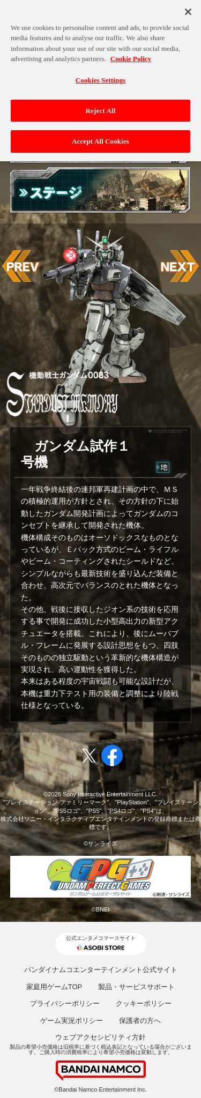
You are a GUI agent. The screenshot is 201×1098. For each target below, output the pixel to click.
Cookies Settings (100, 77)
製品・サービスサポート (136, 987)
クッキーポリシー (144, 1003)
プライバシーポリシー (65, 1003)
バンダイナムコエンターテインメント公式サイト (100, 970)
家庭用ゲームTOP (54, 987)
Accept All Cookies (100, 139)
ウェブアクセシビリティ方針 (100, 1037)
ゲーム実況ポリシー (71, 1021)
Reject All (101, 107)
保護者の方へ (140, 1021)
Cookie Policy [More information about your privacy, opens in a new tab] (130, 56)
